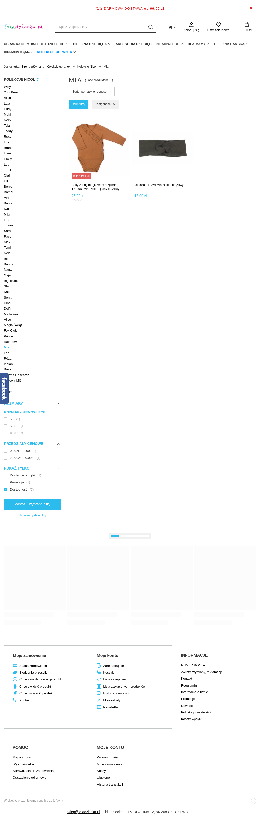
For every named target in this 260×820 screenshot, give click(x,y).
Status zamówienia (33, 666)
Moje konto (107, 655)
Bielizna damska (229, 44)
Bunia (8, 203)
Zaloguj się (191, 30)
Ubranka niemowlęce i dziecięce (34, 44)
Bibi (6, 259)
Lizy (7, 142)
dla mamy (197, 44)
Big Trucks (11, 281)
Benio (8, 186)
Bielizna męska (18, 52)
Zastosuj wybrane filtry (32, 504)
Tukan (8, 225)
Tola (7, 125)
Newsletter (111, 707)
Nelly (7, 120)
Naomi (8, 392)
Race (7, 236)
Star (7, 286)
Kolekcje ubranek (54, 52)
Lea (6, 220)
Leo (6, 353)
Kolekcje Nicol (86, 66)
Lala (7, 103)
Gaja (7, 275)
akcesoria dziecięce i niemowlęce (147, 44)
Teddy (8, 131)
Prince (8, 336)
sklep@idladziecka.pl (83, 812)
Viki (6, 198)
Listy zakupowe (218, 30)
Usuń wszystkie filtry (32, 515)
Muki (7, 114)
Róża (7, 358)
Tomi (7, 247)
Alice (7, 319)
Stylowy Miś (12, 380)
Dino (7, 303)
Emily (8, 159)
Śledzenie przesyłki (33, 672)
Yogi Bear (11, 92)
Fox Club (10, 331)
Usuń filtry (78, 104)
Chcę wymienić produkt (36, 693)
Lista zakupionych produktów (124, 686)
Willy (7, 87)
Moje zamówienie (29, 655)
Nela (7, 253)
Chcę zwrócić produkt (35, 686)
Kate (7, 292)
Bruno (8, 148)
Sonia (8, 297)
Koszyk (108, 672)
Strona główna (31, 66)
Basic (8, 369)
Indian (8, 364)
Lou (6, 164)
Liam (7, 153)
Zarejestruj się (113, 666)
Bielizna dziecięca (90, 44)
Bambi (8, 192)
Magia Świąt (13, 325)
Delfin (8, 308)
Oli (6, 181)
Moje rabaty (111, 700)
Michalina (11, 314)
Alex (7, 242)
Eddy (7, 109)
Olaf (7, 175)
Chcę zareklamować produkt (40, 679)
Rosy (7, 137)
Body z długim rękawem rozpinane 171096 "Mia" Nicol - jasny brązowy (95, 187)
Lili (6, 386)
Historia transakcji (116, 693)
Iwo (6, 209)
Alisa (7, 98)
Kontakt (24, 700)
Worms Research (16, 375)
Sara (7, 231)
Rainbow (10, 342)
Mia (6, 347)
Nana (8, 269)
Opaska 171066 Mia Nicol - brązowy (159, 185)
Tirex (7, 170)
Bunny (8, 264)
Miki (7, 214)
